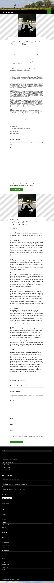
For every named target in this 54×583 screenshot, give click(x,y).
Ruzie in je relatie (15, 479)
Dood (3, 509)
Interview (4, 519)
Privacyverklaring (5, 579)
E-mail (12, 172)
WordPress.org (5, 569)
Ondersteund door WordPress (15, 579)
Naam (12, 166)
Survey (3, 547)
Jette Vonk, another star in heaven (9, 469)
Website (12, 177)
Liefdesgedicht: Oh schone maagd (17, 489)
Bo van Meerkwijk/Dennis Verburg (28, 46)
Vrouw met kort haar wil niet (18, 486)
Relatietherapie (5, 542)
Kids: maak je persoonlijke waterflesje (20, 484)
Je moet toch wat (6, 467)
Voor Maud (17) (5, 464)
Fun (3, 517)
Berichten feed (5, 564)
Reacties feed (5, 567)
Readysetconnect (6, 479)
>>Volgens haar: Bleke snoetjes (27, 379)
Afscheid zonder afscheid (7, 462)
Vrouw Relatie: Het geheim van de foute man (27, 127)
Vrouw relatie (5, 552)
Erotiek (3, 512)
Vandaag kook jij (5, 550)
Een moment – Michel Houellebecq (9, 459)
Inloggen (4, 562)
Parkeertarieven (15, 481)
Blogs (11, 39)
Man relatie (4, 527)
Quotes (4, 540)
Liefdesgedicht (5, 524)
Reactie (12, 147)
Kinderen (4, 522)
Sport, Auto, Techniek (7, 545)
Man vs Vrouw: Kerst (27, 132)
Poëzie (3, 537)
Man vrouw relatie (6, 529)
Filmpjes (4, 514)
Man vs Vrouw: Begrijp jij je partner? (27, 384)
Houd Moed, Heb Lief (8, 12)
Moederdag (4, 532)
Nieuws (3, 534)
